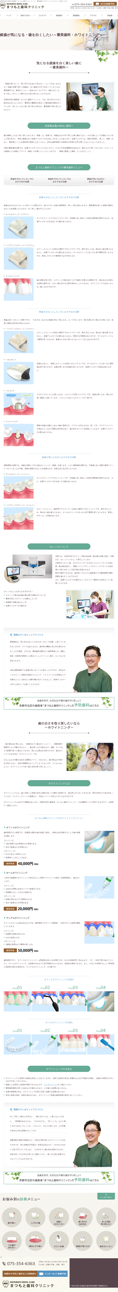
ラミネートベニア (51, 1085)
